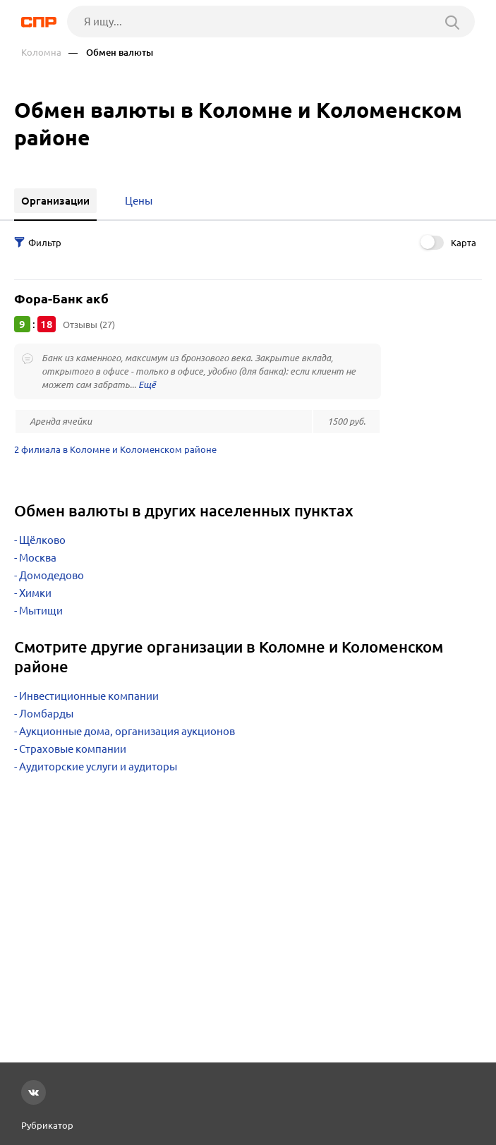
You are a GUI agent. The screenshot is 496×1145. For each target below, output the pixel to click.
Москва (37, 557)
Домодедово (51, 575)
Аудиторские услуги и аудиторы (98, 766)
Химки (35, 593)
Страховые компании (72, 749)
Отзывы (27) (89, 324)
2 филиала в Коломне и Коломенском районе (115, 449)
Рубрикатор (47, 1125)
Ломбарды (46, 713)
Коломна (41, 52)
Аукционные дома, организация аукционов (127, 731)
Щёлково (42, 540)
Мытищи (41, 610)
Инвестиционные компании (89, 696)
